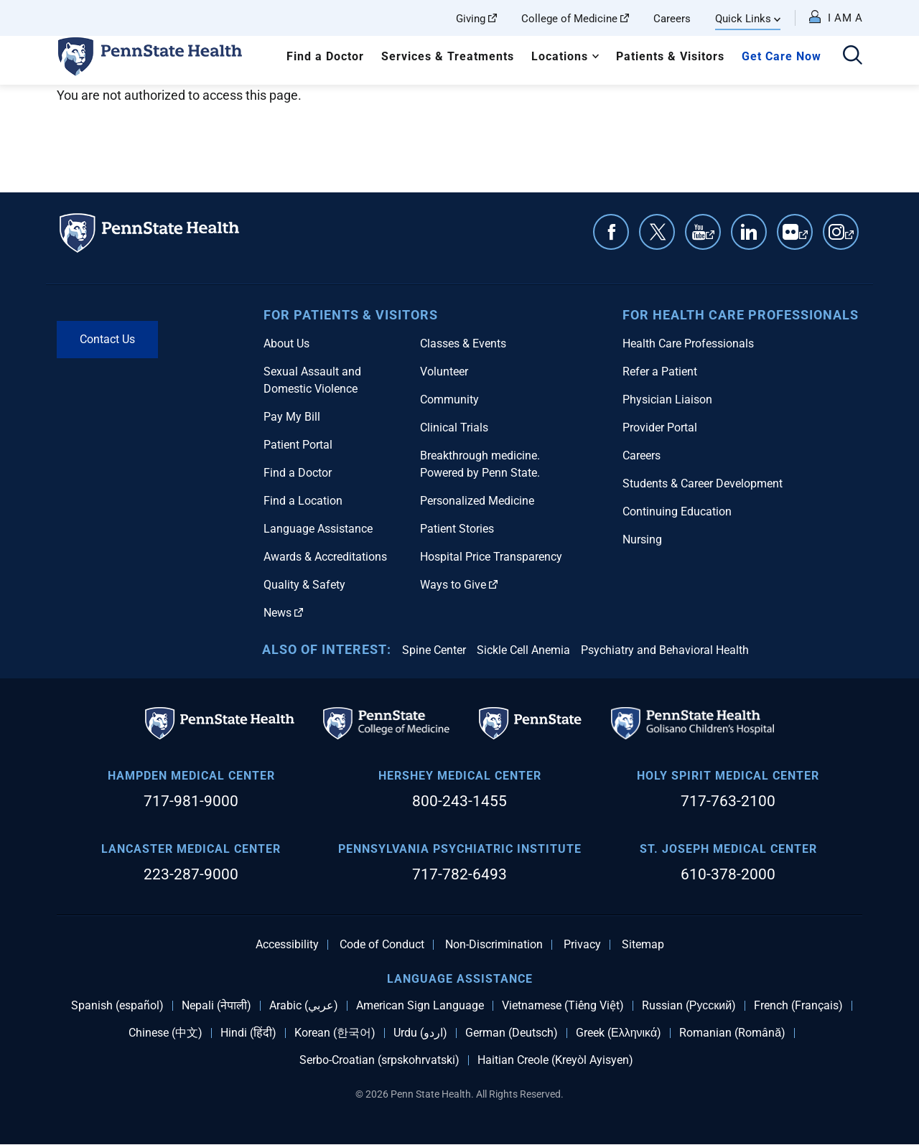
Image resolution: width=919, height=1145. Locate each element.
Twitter (657, 232)
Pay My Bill (291, 417)
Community (449, 399)
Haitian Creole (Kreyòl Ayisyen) (555, 1060)
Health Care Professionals (688, 343)
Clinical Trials (454, 427)
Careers (672, 18)
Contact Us (107, 339)
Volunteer (444, 371)
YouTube (710, 239)
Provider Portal (659, 427)
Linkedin (749, 232)
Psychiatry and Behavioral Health (665, 650)
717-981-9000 (191, 801)
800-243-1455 (459, 801)
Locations (559, 56)
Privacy (582, 945)
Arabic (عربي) (303, 1006)
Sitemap (643, 945)
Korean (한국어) (334, 1033)
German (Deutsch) (511, 1033)
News (283, 613)
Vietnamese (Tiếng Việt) (563, 1006)
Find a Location (302, 501)
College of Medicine (575, 18)
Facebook (611, 232)
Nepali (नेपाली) (216, 1006)
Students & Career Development (702, 483)
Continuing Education (677, 511)
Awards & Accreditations (325, 557)
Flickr (803, 239)
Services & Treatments (447, 56)
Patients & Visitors (670, 56)
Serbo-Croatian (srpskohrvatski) (379, 1060)
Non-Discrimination (494, 945)
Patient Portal (297, 445)
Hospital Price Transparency (491, 557)
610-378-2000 (728, 874)
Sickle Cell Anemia (523, 650)
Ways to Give (459, 585)
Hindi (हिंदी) (248, 1033)
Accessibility (287, 945)
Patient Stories (457, 529)
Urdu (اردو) (420, 1033)
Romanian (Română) (732, 1033)
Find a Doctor (325, 56)
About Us (286, 343)
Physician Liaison (667, 399)
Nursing (642, 539)
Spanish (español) (117, 1006)
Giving (476, 18)
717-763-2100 (728, 801)
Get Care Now (781, 56)
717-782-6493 (459, 874)
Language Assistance (318, 529)
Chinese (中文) (165, 1033)
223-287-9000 (191, 874)
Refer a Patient (659, 371)
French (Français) (798, 1006)
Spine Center (434, 650)
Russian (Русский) (689, 1006)
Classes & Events (463, 343)
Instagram (849, 239)
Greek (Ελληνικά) (618, 1033)
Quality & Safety (304, 585)
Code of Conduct (382, 945)
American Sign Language (420, 1006)
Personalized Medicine (477, 501)
